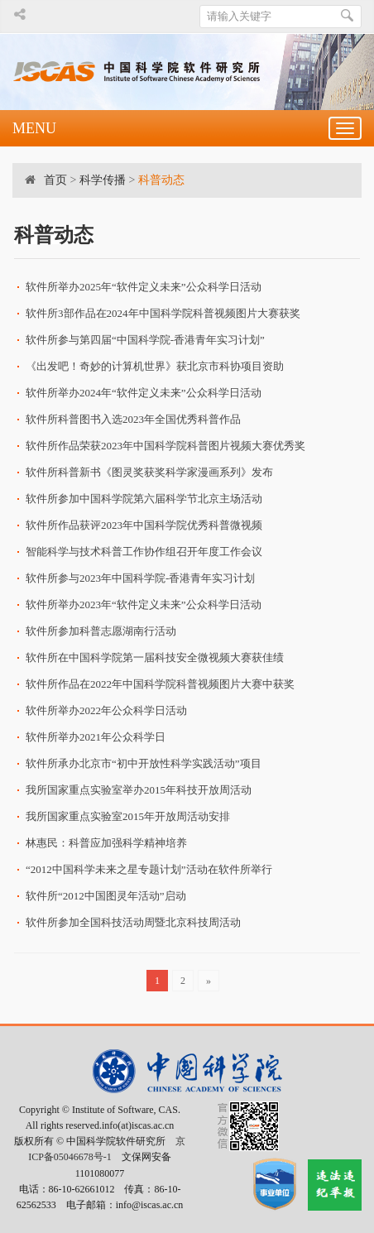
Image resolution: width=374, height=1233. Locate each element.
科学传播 (102, 180)
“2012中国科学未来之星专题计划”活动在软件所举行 (149, 869)
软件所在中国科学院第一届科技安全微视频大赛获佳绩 (155, 657)
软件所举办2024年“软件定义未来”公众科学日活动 (143, 392)
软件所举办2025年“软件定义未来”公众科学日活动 (143, 287)
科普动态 (161, 180)
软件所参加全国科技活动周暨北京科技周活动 (133, 922)
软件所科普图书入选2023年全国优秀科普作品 (133, 419)
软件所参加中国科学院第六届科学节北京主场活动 (144, 498)
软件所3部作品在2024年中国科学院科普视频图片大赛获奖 (163, 313)
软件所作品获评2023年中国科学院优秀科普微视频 (144, 525)
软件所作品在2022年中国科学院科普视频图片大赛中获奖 (160, 684)
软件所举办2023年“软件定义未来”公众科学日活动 (143, 604)
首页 (55, 180)
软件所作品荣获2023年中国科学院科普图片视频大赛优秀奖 (165, 445)
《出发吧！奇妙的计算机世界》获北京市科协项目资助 (155, 366)
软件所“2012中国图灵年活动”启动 (106, 896)
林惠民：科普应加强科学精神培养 (106, 843)
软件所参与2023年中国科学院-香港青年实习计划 (140, 578)
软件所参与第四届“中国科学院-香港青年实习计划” (145, 339)
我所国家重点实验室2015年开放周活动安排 (128, 816)
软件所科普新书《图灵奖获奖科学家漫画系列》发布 (149, 472)
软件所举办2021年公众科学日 (95, 737)
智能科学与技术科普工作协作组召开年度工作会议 (144, 551)
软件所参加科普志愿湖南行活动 (101, 631)
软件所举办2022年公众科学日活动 (106, 710)
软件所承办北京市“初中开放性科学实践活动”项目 (143, 763)
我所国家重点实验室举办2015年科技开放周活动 (139, 790)
